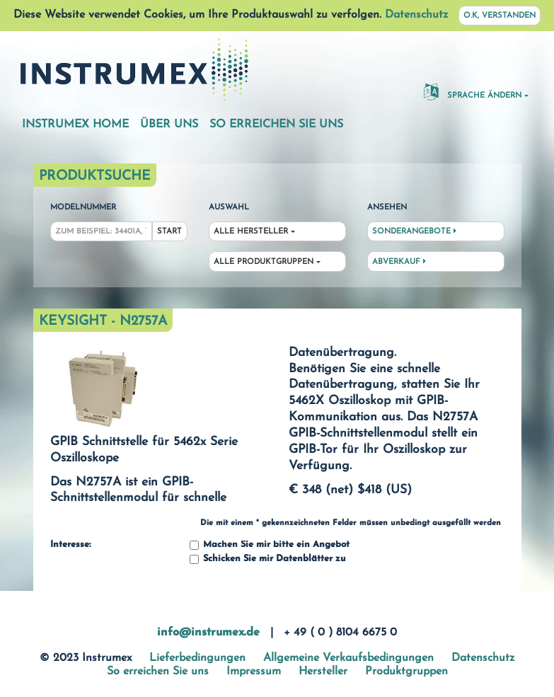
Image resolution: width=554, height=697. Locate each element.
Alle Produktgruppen (263, 262)
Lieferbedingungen (197, 658)
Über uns (169, 124)
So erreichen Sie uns (276, 124)
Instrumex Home (75, 124)
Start (169, 232)
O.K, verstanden (499, 16)
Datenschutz (416, 15)
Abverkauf (399, 262)
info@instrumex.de (208, 632)
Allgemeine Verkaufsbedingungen (348, 658)
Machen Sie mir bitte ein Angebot (270, 545)
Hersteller (323, 671)
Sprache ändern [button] (472, 91)
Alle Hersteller (251, 232)
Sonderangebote (414, 231)
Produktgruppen (406, 671)
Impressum (253, 671)
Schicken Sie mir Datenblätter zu (267, 559)
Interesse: (70, 545)
